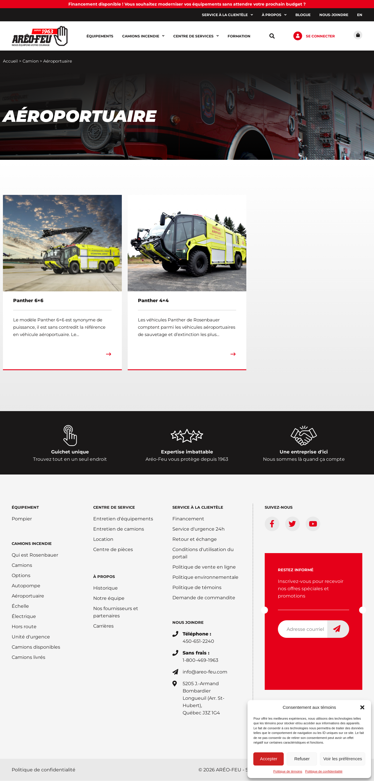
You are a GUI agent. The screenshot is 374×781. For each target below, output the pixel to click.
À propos (274, 15)
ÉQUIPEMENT (25, 507)
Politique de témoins (287, 771)
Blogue (303, 15)
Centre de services (196, 36)
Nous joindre (188, 622)
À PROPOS (104, 576)
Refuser (302, 758)
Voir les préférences (342, 758)
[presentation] (322, 654)
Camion (30, 61)
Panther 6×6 (28, 301)
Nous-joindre (333, 15)
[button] (362, 707)
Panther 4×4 (153, 301)
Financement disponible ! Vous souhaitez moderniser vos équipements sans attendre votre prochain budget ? (187, 4)
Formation (239, 36)
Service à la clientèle (227, 15)
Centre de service (114, 507)
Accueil (10, 61)
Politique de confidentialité (323, 771)
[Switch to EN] (359, 14)
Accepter (268, 758)
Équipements (99, 36)
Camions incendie (143, 36)
